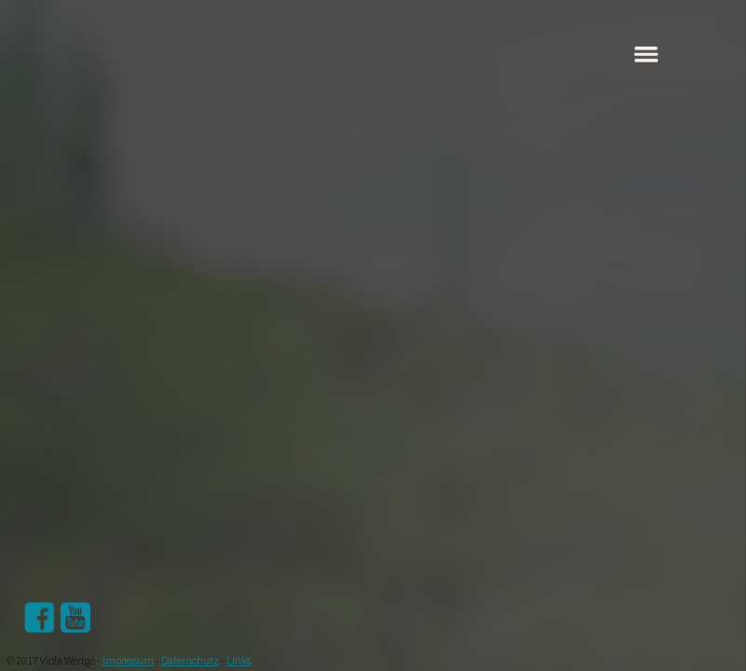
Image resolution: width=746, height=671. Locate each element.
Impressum (128, 661)
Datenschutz (190, 661)
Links (238, 661)
